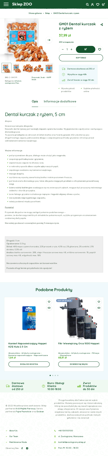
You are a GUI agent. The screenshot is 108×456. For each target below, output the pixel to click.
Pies (17, 83)
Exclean (40, 411)
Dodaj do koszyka (85, 49)
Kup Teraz (81, 58)
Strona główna (35, 13)
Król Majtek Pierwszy (25, 408)
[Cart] (103, 5)
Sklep (47, 13)
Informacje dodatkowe (60, 101)
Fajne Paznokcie (24, 411)
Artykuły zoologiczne (13, 82)
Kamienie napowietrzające (20, 355)
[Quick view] (49, 308)
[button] (29, 364)
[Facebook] (22, 448)
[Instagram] (27, 448)
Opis (35, 101)
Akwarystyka (14, 353)
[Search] (87, 4)
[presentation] (5, 40)
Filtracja (95, 353)
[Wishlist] (97, 5)
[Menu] (6, 4)
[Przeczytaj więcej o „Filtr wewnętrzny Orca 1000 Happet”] (78, 364)
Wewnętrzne (65, 355)
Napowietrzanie (41, 355)
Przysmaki (36, 77)
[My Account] (92, 5)
